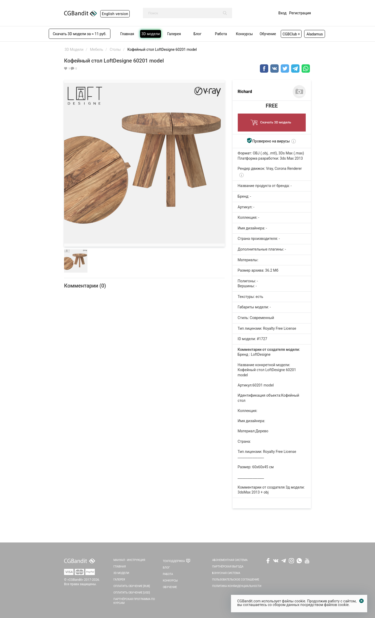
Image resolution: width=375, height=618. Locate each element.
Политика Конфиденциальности (236, 586)
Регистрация (300, 13)
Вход (282, 13)
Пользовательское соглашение (235, 579)
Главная (120, 566)
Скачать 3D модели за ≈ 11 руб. (80, 34)
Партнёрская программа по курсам (134, 601)
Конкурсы (170, 580)
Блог (166, 567)
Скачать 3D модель (271, 121)
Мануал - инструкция (129, 560)
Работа (168, 574)
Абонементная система (230, 560)
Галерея (119, 579)
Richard (245, 91)
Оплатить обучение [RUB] (132, 586)
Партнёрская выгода (227, 566)
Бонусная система (226, 573)
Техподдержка (174, 561)
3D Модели (121, 573)
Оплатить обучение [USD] (132, 592)
